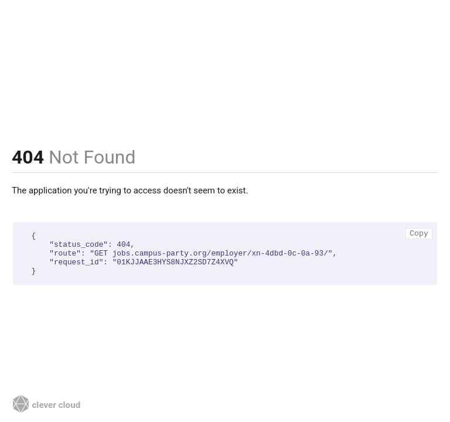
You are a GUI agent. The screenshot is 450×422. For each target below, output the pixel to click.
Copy (419, 233)
